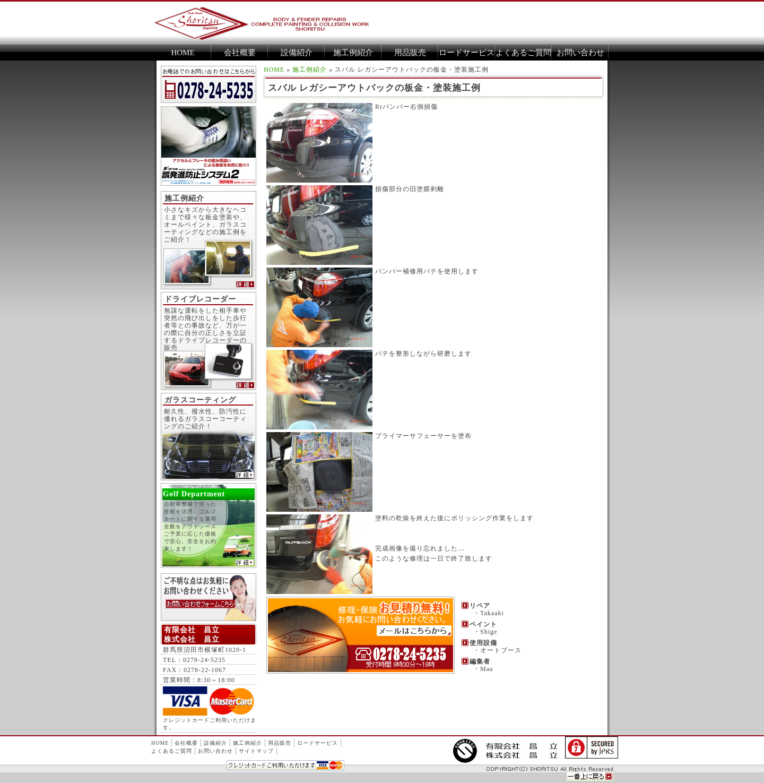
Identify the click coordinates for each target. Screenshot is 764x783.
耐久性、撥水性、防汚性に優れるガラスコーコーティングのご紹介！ (205, 419)
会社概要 (240, 52)
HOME (182, 52)
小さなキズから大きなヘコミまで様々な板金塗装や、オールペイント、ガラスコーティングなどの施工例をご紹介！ (205, 224)
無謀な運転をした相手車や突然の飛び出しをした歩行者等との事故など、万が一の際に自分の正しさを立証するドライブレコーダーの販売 (205, 329)
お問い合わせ (580, 52)
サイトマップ (256, 751)
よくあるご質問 (523, 52)
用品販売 (410, 52)
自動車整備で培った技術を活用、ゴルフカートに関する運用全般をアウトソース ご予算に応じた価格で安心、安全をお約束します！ (206, 535)
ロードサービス (466, 52)
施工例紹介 (353, 52)
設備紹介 (296, 52)
